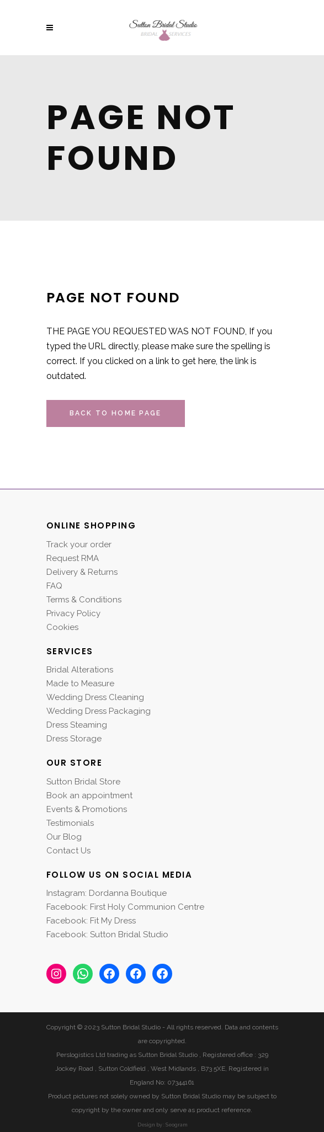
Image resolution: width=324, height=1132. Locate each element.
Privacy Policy (73, 613)
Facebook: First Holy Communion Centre (125, 907)
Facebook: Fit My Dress (91, 921)
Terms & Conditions (83, 600)
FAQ (54, 586)
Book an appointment (89, 795)
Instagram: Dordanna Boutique (106, 893)
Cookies (62, 627)
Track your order (78, 544)
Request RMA (72, 558)
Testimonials (70, 823)
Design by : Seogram (162, 1125)
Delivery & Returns (82, 572)
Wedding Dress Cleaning (95, 697)
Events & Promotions (86, 809)
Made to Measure (80, 683)
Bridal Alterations (79, 670)
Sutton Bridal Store (83, 782)
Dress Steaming (76, 725)
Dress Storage (74, 739)
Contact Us (68, 851)
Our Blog (64, 837)
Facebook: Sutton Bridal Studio (107, 934)
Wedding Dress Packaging (98, 711)
